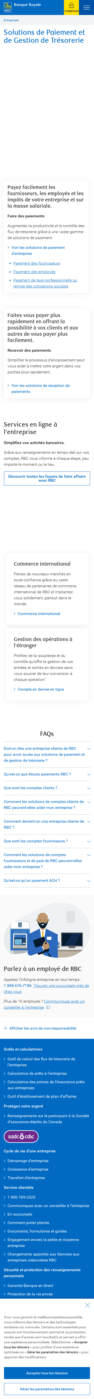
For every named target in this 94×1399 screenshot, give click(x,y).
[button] (71, 7)
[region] (47, 1349)
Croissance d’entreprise (28, 1169)
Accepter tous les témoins (47, 1373)
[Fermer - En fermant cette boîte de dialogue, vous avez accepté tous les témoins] (87, 1305)
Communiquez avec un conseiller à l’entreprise (48, 1205)
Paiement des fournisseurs (36, 263)
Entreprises (11, 20)
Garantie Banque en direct (30, 1285)
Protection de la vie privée (30, 1294)
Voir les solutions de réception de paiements (41, 388)
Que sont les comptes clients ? (30, 787)
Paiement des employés (34, 271)
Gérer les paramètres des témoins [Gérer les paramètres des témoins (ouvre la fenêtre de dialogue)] (47, 1389)
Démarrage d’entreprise (28, 1160)
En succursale (20, 1214)
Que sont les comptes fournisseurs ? (36, 841)
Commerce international (39, 613)
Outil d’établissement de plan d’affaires (42, 1096)
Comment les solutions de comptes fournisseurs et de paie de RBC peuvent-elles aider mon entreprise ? (43, 860)
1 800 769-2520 (21, 1197)
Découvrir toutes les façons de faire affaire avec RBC (47, 478)
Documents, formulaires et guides (37, 1231)
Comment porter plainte (28, 1222)
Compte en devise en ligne (41, 689)
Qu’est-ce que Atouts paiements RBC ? (37, 774)
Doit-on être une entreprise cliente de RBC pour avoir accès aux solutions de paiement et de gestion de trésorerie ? (44, 754)
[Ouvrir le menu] (86, 7)
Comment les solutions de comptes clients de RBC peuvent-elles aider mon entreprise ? (44, 804)
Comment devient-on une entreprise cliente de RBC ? (44, 824)
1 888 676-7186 (18, 985)
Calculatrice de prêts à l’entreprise (37, 1073)
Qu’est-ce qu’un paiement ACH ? (32, 880)
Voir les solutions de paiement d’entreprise (38, 250)
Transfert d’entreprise (26, 1177)
